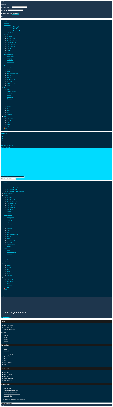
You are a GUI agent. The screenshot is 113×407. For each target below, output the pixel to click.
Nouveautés (6, 351)
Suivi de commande (8, 378)
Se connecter (15, 13)
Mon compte (7, 376)
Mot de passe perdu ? (6, 16)
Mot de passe (4, 10)
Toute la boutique (8, 362)
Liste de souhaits (8, 374)
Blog (5, 364)
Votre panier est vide (6, 174)
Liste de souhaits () (5, 147)
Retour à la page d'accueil (6, 317)
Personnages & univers (9, 354)
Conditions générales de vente (11, 390)
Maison (5, 358)
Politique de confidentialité (10, 392)
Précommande (7, 352)
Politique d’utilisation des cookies (12, 394)
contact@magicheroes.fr (9, 329)
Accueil (5, 349)
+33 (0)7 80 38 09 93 (9, 327)
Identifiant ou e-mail (6, 7)
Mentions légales (8, 396)
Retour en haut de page (6, 403)
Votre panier (6, 372)
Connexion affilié (8, 380)
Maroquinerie (7, 356)
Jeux (5, 360)
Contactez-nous (7, 388)
